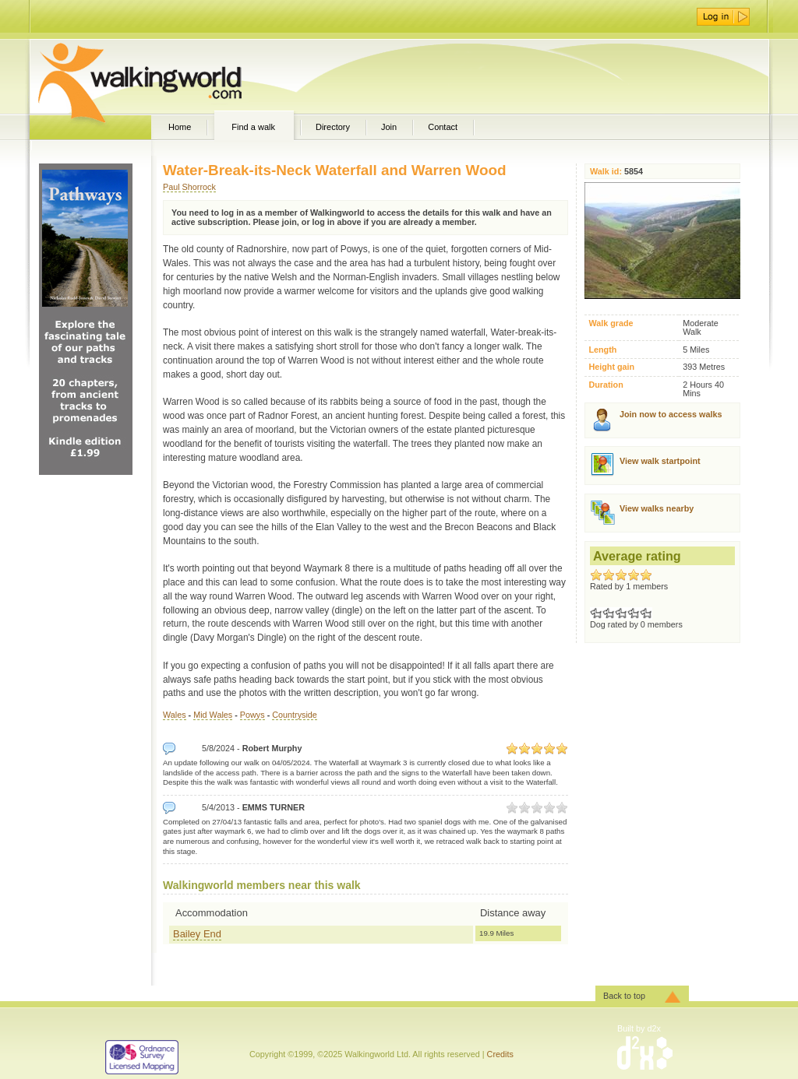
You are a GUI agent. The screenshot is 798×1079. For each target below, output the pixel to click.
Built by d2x (639, 1028)
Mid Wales (212, 714)
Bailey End (197, 934)
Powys (252, 714)
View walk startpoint (660, 461)
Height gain (611, 367)
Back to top (624, 995)
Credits (500, 1054)
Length (602, 350)
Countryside (294, 714)
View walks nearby (657, 508)
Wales (174, 714)
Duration (605, 385)
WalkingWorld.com (167, 76)
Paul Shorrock (189, 187)
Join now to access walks (671, 414)
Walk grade (610, 323)
